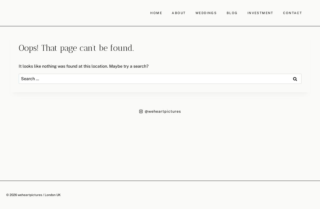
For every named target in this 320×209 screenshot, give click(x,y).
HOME (156, 13)
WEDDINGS (206, 13)
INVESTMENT (260, 13)
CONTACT (292, 13)
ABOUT (179, 13)
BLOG (232, 13)
